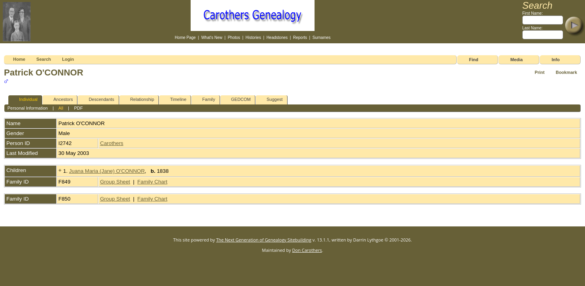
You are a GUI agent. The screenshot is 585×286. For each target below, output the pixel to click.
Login (68, 59)
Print (539, 72)
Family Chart (152, 182)
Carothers (112, 143)
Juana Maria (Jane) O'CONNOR (107, 171)
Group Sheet (115, 182)
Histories (253, 37)
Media (516, 59)
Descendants (97, 99)
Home (19, 59)
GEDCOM (237, 99)
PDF (78, 108)
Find (473, 59)
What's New (211, 37)
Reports (300, 37)
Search (44, 59)
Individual (24, 99)
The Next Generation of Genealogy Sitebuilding (263, 240)
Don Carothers (307, 250)
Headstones (277, 37)
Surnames (322, 37)
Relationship (138, 99)
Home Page (185, 37)
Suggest (270, 99)
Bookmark (566, 72)
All (60, 108)
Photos (234, 37)
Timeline (174, 99)
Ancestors (59, 99)
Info (556, 59)
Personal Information (28, 108)
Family (205, 99)
